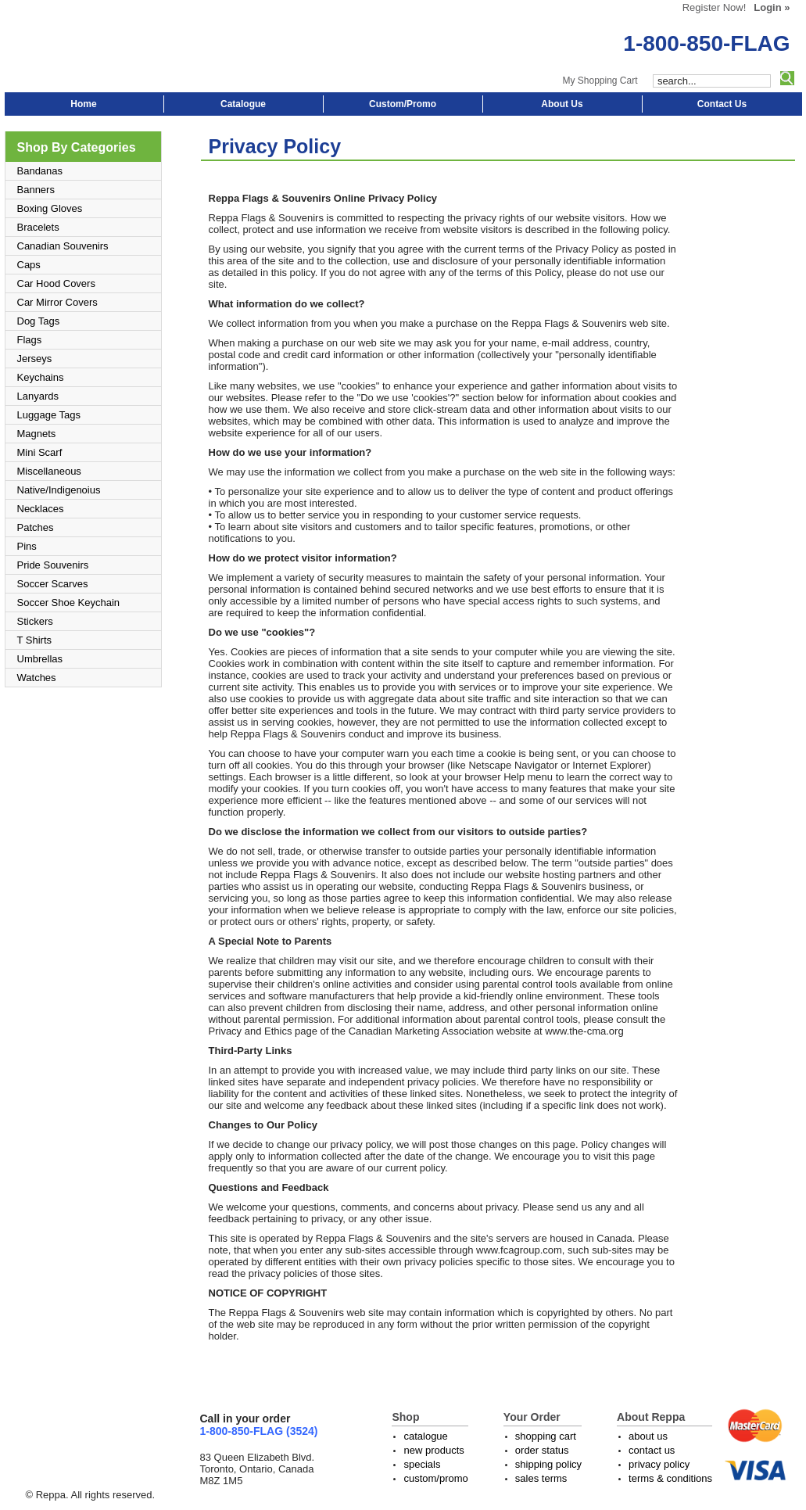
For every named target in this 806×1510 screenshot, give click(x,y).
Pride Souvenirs (53, 565)
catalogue (425, 1436)
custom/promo (435, 1478)
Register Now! (714, 7)
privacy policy (659, 1464)
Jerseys (34, 358)
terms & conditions (670, 1478)
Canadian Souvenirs (63, 246)
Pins (27, 546)
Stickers (35, 621)
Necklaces (40, 509)
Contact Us (722, 104)
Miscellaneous (49, 471)
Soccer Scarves (52, 584)
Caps (29, 265)
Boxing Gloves (50, 208)
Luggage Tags (49, 415)
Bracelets (38, 227)
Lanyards (38, 396)
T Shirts (34, 640)
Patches (35, 527)
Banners (36, 189)
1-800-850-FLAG (706, 43)
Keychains (40, 377)
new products (433, 1450)
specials (421, 1464)
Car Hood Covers (56, 283)
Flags (29, 340)
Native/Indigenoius (59, 490)
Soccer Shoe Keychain (68, 602)
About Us (561, 104)
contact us (652, 1450)
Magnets (36, 433)
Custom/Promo (402, 104)
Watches (36, 677)
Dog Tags (38, 321)
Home (83, 104)
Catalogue (243, 104)
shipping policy (548, 1464)
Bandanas (40, 171)
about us (648, 1436)
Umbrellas (40, 659)
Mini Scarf (40, 452)
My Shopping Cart (599, 80)
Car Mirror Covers (57, 302)
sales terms (541, 1478)
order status (542, 1450)
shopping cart (545, 1436)
